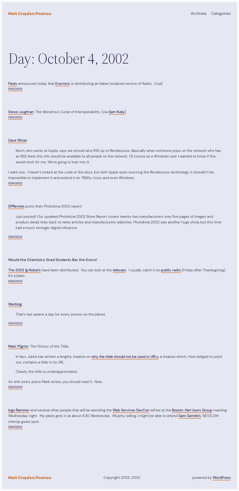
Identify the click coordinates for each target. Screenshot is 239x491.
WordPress (222, 477)
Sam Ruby (117, 112)
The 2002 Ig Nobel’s (24, 270)
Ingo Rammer (19, 410)
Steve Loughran (21, 112)
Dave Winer (17, 140)
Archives (198, 13)
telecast (119, 270)
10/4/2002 (15, 89)
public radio (171, 270)
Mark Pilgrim (18, 346)
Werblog (15, 304)
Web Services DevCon (131, 410)
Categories (221, 13)
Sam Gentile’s (190, 415)
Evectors (62, 83)
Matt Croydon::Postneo (29, 13)
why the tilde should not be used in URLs (125, 356)
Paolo (12, 83)
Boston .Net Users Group (192, 410)
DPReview (16, 206)
